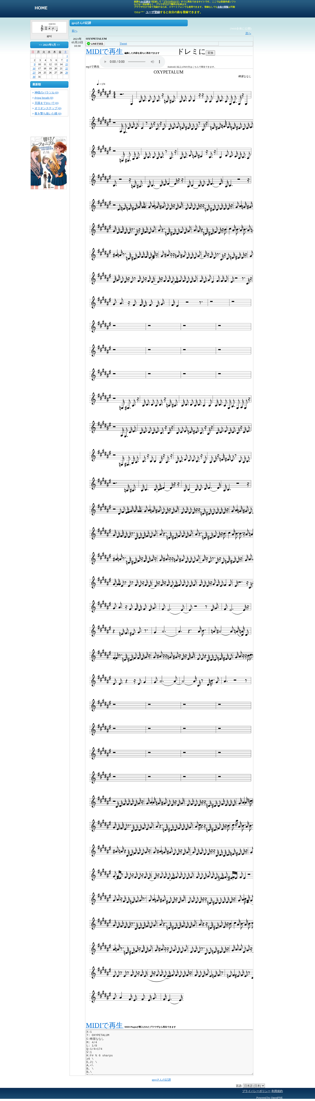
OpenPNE (277, 1097)
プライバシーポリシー (256, 1091)
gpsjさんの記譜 (161, 1079)
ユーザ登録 (153, 12)
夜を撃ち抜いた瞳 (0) (48, 113)
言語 (239, 1085)
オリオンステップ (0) (48, 108)
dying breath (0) (44, 97)
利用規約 (277, 1091)
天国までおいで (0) (47, 103)
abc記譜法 (145, 1)
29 (66, 72)
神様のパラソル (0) (47, 92)
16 (34, 68)
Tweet (123, 43)
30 (34, 76)
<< (40, 44)
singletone (41, 9)
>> (58, 44)
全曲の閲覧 (222, 7)
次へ (248, 33)
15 (66, 64)
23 (34, 72)
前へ (74, 30)
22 (66, 68)
